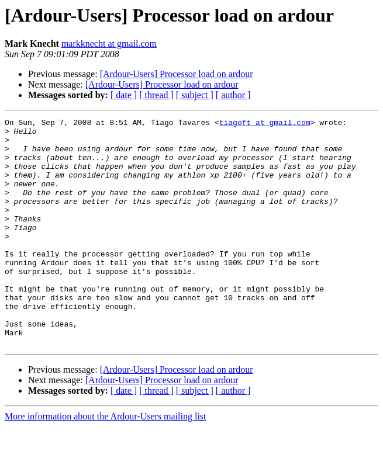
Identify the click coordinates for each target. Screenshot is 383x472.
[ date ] (124, 95)
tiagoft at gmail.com (264, 124)
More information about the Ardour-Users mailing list (105, 462)
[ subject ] (194, 95)
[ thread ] (156, 95)
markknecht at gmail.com (109, 43)
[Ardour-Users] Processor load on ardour (176, 74)
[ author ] (233, 95)
